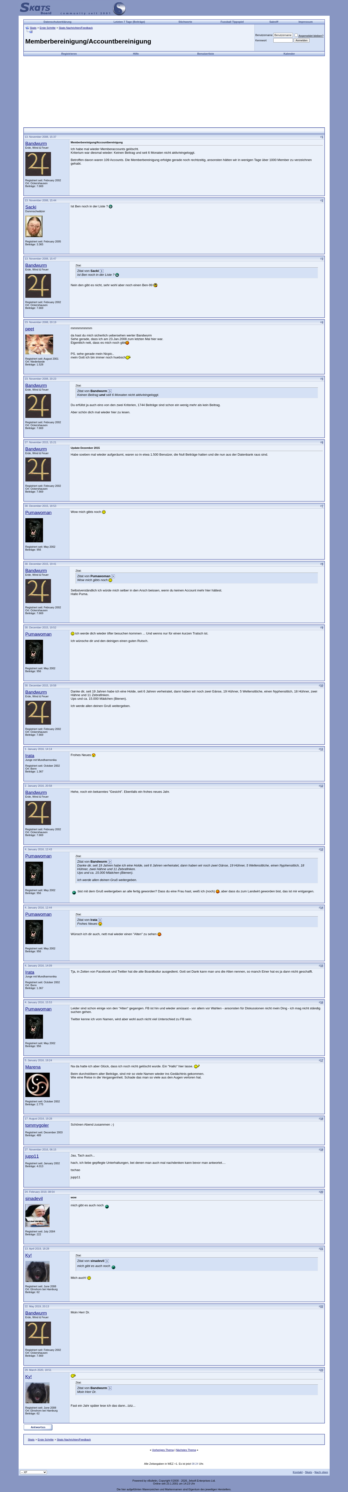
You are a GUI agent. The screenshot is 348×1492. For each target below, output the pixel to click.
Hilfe (136, 53)
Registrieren (69, 53)
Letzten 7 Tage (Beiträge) (129, 21)
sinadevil (34, 1198)
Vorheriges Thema (163, 1449)
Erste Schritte (48, 27)
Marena (33, 1067)
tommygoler (37, 1125)
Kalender (289, 53)
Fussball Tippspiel (232, 21)
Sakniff (273, 21)
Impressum (305, 21)
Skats (33, 27)
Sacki (30, 207)
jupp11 (32, 1156)
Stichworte (185, 21)
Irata (29, 755)
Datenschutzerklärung (58, 21)
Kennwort (261, 40)
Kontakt (298, 1472)
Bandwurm (36, 143)
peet (29, 328)
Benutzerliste (205, 53)
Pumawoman (38, 512)
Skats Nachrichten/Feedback (76, 27)
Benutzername (264, 35)
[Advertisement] (174, 90)
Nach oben (321, 1472)
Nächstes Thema (186, 1449)
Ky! (28, 1255)
